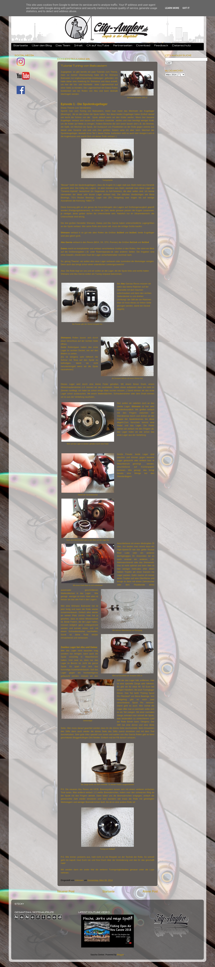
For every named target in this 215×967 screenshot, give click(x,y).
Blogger (120, 955)
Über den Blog (42, 45)
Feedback (161, 45)
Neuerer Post (65, 891)
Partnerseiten (122, 45)
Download (143, 45)
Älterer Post (150, 891)
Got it (185, 8)
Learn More (172, 8)
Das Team (63, 45)
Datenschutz (181, 45)
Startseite (20, 45)
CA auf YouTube (97, 45)
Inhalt (78, 45)
